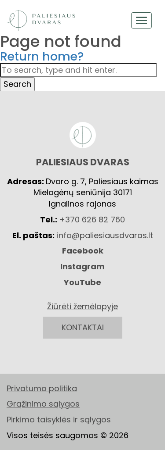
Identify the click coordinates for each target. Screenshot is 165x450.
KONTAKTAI (83, 327)
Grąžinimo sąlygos (43, 403)
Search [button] (17, 84)
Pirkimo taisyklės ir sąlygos (59, 419)
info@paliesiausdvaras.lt (105, 235)
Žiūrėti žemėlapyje (82, 306)
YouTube (82, 282)
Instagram (82, 266)
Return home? (42, 56)
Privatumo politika (42, 388)
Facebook (82, 250)
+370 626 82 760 (92, 219)
